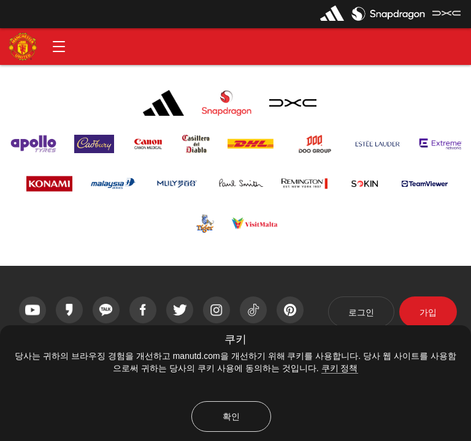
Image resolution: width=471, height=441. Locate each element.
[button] (58, 46)
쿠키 (235, 339)
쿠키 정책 (339, 368)
